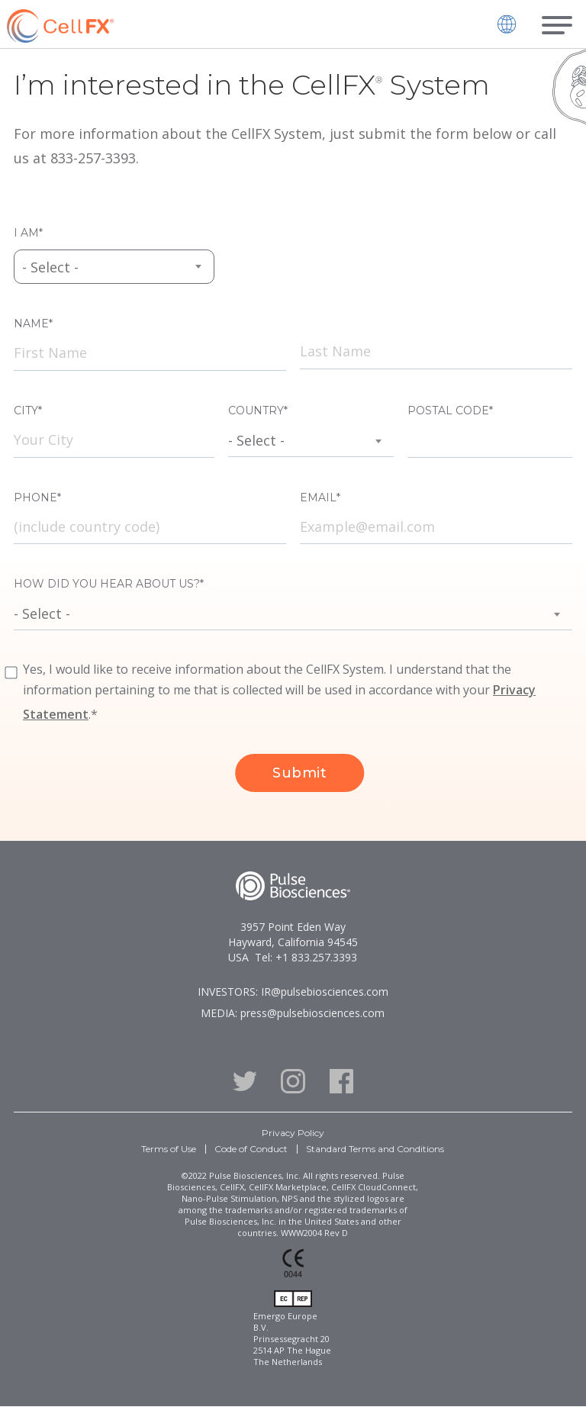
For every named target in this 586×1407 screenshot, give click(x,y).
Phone (35, 497)
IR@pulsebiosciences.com (324, 991)
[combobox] (114, 267)
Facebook (342, 1081)
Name (31, 323)
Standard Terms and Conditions (375, 1148)
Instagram (293, 1081)
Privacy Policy (293, 1132)
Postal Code (448, 410)
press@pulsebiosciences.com (312, 1013)
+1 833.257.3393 (316, 957)
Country (256, 410)
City (26, 410)
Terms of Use (168, 1148)
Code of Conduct (251, 1148)
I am (26, 233)
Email (318, 497)
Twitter (244, 1081)
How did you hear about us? (107, 584)
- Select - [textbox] (50, 267)
